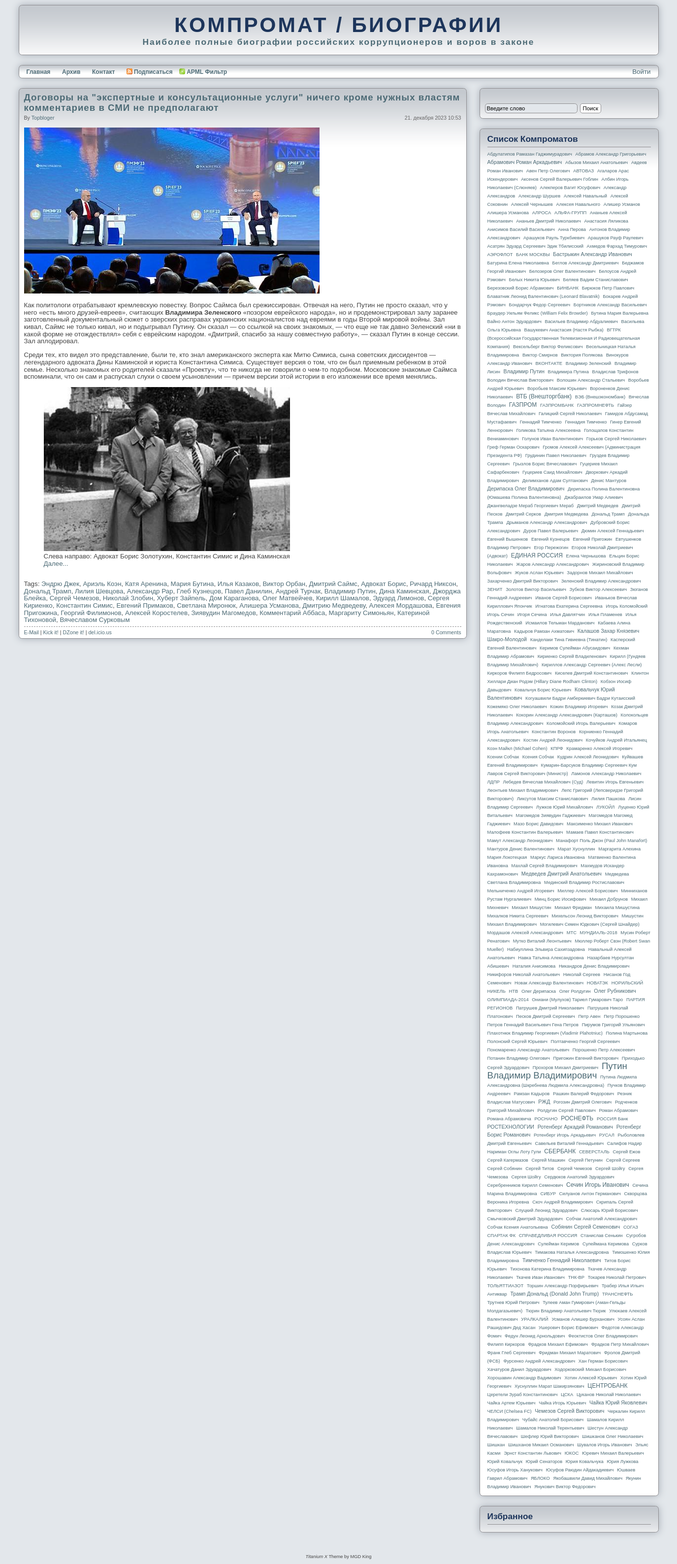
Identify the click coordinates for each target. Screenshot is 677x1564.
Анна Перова (572, 229)
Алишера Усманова (269, 605)
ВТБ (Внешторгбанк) (544, 396)
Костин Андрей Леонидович (552, 740)
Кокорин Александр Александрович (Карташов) (566, 715)
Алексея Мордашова (400, 605)
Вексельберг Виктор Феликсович (548, 346)
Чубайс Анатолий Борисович (552, 1419)
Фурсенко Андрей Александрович (539, 1361)
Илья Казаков (238, 583)
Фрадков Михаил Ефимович (558, 1344)
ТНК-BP (576, 1277)
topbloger (43, 118)
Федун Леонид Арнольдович (535, 1336)
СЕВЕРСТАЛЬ (594, 1151)
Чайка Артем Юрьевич (511, 1403)
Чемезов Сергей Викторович (569, 1411)
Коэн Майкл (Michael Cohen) (517, 748)
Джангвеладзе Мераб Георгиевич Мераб (530, 505)
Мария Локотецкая (507, 857)
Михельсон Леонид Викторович (584, 915)
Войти (641, 71)
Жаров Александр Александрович (552, 564)
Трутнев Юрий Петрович (513, 1302)
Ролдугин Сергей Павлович (566, 1110)
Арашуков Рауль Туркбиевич (553, 237)
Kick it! (50, 632)
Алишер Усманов (622, 204)
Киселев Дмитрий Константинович (591, 673)
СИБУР (548, 1193)
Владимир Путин (350, 591)
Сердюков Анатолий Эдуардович (579, 1176)
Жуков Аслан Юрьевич (539, 572)
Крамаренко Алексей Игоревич (599, 748)
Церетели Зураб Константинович (522, 1394)
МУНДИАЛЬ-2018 (598, 932)
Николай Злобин (128, 598)
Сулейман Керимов (558, 1243)
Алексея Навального (578, 204)
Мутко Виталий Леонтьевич (542, 941)
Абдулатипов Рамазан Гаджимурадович (529, 154)
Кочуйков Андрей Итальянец (616, 740)
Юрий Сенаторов (544, 1461)
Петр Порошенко (622, 1016)
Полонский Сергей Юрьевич (517, 1041)
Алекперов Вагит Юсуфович (570, 187)
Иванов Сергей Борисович (563, 597)
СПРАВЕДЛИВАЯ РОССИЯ (548, 1235)
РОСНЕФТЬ (577, 1118)
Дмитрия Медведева (566, 514)
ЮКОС (572, 1453)
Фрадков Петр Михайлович (620, 1344)
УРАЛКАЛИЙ (534, 1319)
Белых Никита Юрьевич (534, 279)
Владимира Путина (568, 371)
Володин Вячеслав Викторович (520, 380)
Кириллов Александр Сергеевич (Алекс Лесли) (592, 664)
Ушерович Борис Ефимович (568, 1327)
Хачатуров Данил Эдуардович (519, 1369)
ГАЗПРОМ (523, 404)
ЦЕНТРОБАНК (607, 1385)
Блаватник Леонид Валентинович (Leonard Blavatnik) (543, 296)
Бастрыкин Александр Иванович (592, 254)
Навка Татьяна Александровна (550, 957)
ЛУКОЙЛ (605, 807)
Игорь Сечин (501, 614)
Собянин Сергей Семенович (585, 1227)
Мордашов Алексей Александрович (525, 932)
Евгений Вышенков (507, 539)
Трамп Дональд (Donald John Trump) (554, 1294)
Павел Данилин (248, 591)
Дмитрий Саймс (333, 583)
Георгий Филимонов (91, 613)
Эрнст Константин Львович (532, 1453)
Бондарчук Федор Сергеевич (539, 304)
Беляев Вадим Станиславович (595, 279)
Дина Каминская (404, 591)
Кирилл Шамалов (342, 598)
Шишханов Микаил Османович (541, 1444)
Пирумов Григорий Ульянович (613, 1024)
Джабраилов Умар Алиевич (593, 497)
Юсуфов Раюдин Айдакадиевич (580, 1469)
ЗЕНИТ (495, 589)
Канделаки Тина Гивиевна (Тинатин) (569, 639)
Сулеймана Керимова (605, 1243)
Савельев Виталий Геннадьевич (569, 1143)
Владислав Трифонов (615, 371)
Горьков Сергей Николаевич (616, 438)
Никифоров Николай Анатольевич (523, 974)
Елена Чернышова (586, 556)
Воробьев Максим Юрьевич (557, 388)
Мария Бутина (192, 583)
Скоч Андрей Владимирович (562, 1202)
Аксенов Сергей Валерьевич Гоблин (559, 179)
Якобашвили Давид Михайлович (587, 1478)
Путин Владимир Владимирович (557, 1070)
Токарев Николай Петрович (617, 1277)
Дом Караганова (234, 598)
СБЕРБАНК (560, 1151)
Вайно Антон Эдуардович (514, 321)
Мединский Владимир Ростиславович (584, 882)
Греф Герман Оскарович (513, 447)
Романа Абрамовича (509, 1118)
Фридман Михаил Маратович (570, 1352)
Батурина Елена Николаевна (518, 263)
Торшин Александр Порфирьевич (562, 1285)
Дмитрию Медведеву (333, 605)
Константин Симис (84, 605)
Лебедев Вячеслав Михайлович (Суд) (543, 782)
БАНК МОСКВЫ (533, 254)
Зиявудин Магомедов (224, 613)
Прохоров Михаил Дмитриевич (565, 1067)
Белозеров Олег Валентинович (562, 271)
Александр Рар (150, 591)
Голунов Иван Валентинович (552, 438)
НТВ (513, 991)
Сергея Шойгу (526, 1176)
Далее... (56, 563)
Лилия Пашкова (608, 798)
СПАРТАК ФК (501, 1235)
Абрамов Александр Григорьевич (610, 154)
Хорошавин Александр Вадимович (524, 1377)
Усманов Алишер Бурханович (582, 1319)
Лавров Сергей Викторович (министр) (527, 773)
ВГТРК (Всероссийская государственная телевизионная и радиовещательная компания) (563, 338)
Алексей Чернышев (532, 204)
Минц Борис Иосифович (560, 899)
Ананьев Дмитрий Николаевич (548, 221)
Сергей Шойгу (610, 1168)
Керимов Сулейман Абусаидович (575, 648)
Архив (71, 71)
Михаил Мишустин (531, 907)
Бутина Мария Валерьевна (619, 313)
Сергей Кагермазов (507, 1160)
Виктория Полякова (582, 355)
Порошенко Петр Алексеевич (604, 1049)
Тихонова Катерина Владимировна (547, 1269)
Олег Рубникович (615, 991)
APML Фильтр (207, 71)
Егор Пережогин (551, 547)
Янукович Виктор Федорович (564, 1486)
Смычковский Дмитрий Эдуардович (525, 1218)
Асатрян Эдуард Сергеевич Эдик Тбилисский (535, 246)
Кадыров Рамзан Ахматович (544, 631)
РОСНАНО (546, 1118)
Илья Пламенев (605, 614)
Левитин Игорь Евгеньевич (615, 782)
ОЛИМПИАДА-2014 (508, 999)
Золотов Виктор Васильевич (536, 589)
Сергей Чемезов (74, 598)
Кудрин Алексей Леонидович (588, 756)
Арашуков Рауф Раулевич (616, 237)
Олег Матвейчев (287, 598)
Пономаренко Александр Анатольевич (528, 1049)
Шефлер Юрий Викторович (550, 1436)
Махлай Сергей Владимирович (545, 865)
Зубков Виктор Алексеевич (598, 589)
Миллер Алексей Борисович (587, 890)
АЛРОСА (541, 212)
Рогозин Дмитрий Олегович (582, 1102)
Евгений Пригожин (593, 539)
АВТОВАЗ (583, 170)
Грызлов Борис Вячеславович (545, 463)
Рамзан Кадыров (532, 1093)
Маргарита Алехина (619, 849)
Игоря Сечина (532, 614)
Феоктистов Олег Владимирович (603, 1336)
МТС (572, 932)
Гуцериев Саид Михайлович (552, 472)
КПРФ (556, 748)
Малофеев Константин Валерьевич (525, 832)
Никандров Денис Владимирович (594, 966)
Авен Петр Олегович (548, 170)
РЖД (544, 1102)
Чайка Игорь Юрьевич (562, 1403)
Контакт (103, 71)
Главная (39, 71)
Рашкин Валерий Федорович (583, 1093)
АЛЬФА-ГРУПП (570, 212)
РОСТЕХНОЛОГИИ (510, 1127)
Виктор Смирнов (540, 355)
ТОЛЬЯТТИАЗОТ (505, 1285)
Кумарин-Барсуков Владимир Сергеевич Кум (589, 765)
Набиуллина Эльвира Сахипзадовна (546, 949)
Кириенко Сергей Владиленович (572, 656)
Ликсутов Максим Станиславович (552, 798)
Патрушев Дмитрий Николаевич (550, 1008)
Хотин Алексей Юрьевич (590, 1377)
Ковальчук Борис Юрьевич (543, 689)
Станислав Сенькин (601, 1235)
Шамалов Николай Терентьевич (550, 1428)
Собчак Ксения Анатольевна (517, 1227)
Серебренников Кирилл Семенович (525, 1185)
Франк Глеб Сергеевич (511, 1352)
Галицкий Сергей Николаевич (570, 413)
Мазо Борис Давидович (538, 823)
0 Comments (446, 632)
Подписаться (149, 71)
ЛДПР (493, 782)
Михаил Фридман (573, 907)
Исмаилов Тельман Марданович (559, 622)
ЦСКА (567, 1394)
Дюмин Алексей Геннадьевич (612, 530)
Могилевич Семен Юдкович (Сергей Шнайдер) (590, 924)
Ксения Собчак (538, 756)
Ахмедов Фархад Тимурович (617, 246)
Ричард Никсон (433, 583)
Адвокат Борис (383, 583)
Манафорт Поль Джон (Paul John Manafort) (601, 840)
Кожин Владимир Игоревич (579, 706)
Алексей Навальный (585, 196)
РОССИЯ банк (612, 1118)
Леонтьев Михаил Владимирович (522, 790)
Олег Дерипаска (538, 991)
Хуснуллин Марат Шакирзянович (549, 1386)
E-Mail (31, 632)
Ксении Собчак (503, 756)
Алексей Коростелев (156, 613)
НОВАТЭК (597, 982)
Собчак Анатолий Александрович (602, 1218)
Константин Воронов (554, 731)
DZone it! (73, 632)
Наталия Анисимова (534, 966)
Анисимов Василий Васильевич (521, 229)
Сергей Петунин (586, 1160)
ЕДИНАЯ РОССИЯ (537, 555)
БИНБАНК (568, 288)
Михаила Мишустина (617, 907)
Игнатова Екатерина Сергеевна (568, 606)
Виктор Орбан (283, 583)
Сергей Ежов (627, 1151)
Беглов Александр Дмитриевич (585, 263)
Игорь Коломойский (626, 606)
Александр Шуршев (539, 196)
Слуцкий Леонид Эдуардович (547, 1210)
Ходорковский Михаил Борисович (590, 1369)
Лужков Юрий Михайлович (564, 807)
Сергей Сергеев (623, 1160)
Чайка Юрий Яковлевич (618, 1402)
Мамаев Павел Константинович (600, 832)
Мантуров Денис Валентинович (520, 849)
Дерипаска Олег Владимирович (526, 488)
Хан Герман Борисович (603, 1361)
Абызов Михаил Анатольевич (596, 162)
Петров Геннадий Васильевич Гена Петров (533, 1024)
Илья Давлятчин (567, 614)
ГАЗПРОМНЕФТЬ (595, 405)
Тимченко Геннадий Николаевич (561, 1260)
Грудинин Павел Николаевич (555, 455)
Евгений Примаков (144, 605)
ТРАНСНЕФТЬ (617, 1294)
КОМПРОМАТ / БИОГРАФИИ (338, 24)
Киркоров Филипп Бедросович (519, 673)
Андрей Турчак (298, 591)
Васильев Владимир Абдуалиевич (581, 321)
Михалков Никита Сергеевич (517, 915)
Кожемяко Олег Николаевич (517, 706)
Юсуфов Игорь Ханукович (515, 1469)
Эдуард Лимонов (398, 598)
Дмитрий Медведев (597, 505)
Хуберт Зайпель (181, 598)
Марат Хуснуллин (576, 849)
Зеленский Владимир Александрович (601, 581)
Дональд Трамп (47, 591)
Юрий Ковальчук (505, 1461)
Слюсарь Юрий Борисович (609, 1210)
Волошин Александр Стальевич (591, 380)
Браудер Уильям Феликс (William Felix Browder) (537, 313)
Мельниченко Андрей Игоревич (520, 890)
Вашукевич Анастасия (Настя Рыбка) (564, 329)
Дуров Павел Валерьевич (550, 530)
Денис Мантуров (609, 480)
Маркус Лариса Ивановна (557, 857)
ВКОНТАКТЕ (549, 363)
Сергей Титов (539, 1168)
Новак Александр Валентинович (549, 982)
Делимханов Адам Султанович (555, 480)
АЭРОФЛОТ (500, 254)
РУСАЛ (606, 1135)
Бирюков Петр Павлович (608, 288)
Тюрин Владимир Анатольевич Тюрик (566, 1310)
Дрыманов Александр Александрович (546, 522)
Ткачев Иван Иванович (540, 1277)
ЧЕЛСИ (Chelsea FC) (509, 1411)
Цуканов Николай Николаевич (609, 1394)
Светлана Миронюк (206, 605)
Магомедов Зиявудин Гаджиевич (550, 815)
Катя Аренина (146, 583)
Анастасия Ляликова (606, 221)
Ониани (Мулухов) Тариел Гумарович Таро (577, 999)
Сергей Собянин (504, 1168)
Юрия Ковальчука (585, 1461)
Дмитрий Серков (523, 514)
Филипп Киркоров (506, 1344)
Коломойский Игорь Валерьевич (581, 723)
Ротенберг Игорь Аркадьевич (565, 1135)
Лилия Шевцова (99, 591)
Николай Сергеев (581, 974)
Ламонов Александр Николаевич (606, 773)
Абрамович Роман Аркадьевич (524, 162)
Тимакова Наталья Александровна (572, 1252)
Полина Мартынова (627, 1033)
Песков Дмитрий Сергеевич (545, 1016)
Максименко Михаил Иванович (600, 823)
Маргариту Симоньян (361, 613)
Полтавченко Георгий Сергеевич (585, 1041)
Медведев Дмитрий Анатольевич (561, 874)
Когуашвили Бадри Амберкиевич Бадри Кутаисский (580, 698)
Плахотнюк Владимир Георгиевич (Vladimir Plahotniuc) (545, 1033)
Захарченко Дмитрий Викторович (522, 581)
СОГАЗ (630, 1227)
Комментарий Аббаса (292, 613)
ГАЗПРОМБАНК (557, 405)
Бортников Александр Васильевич (610, 304)
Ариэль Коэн (102, 583)
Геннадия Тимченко (586, 422)
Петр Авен (589, 1016)
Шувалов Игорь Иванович (604, 1444)
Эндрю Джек (60, 583)
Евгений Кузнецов (550, 539)
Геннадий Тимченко (541, 422)
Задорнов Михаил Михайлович (600, 572)
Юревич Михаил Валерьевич (613, 1453)
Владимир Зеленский (588, 363)
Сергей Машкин (548, 1160)
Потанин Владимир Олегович (518, 1058)
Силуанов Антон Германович (590, 1193)
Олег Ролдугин (575, 991)
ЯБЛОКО (540, 1478)
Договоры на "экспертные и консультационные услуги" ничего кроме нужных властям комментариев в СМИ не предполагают (242, 102)
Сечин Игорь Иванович (597, 1184)
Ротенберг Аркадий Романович (575, 1127)
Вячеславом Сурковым (94, 619)
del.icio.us (99, 632)
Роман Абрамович (618, 1110)
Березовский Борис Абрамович (520, 288)
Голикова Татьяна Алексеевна (548, 430)
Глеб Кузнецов (199, 591)
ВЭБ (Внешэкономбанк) (600, 396)
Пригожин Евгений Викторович (585, 1058)
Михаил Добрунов (608, 899)
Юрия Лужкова (622, 1461)
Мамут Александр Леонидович (520, 840)
